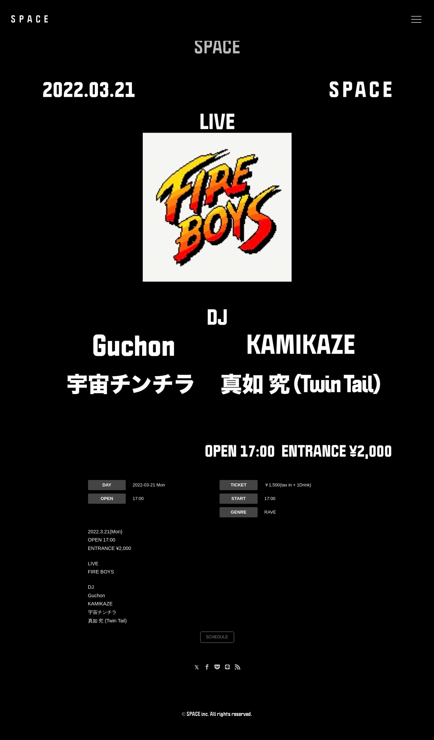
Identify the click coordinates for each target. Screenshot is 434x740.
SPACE (31, 19)
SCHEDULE (217, 637)
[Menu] (415, 19)
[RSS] (237, 667)
